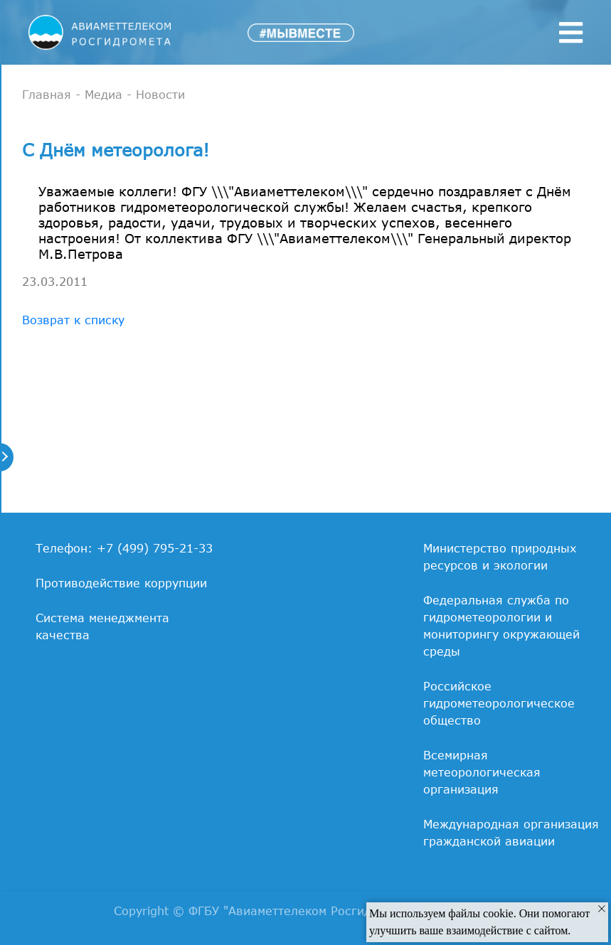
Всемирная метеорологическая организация (482, 772)
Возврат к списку (73, 320)
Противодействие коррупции (121, 583)
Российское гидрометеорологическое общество (499, 703)
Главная (46, 94)
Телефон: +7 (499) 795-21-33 (124, 548)
